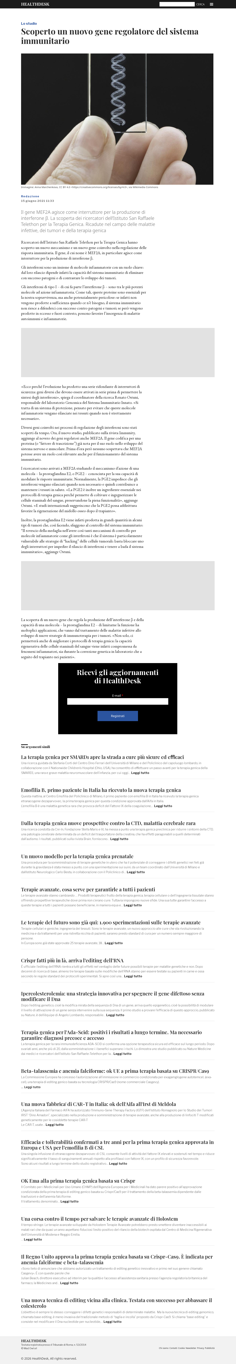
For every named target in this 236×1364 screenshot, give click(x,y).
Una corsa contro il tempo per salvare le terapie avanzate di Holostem (99, 1218)
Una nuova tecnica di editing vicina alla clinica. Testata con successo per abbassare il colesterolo (116, 1303)
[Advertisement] (118, 352)
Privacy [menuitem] (200, 1348)
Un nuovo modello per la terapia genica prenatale (77, 856)
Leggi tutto (140, 773)
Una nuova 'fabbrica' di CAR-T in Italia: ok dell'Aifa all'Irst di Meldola (98, 1104)
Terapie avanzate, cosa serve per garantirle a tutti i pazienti (88, 889)
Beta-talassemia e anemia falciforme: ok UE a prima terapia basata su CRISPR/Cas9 (115, 1070)
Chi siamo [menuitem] (164, 1348)
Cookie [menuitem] (181, 1348)
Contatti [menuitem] (173, 1348)
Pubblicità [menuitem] (210, 1348)
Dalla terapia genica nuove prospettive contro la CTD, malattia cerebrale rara (108, 823)
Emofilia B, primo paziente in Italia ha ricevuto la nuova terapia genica (101, 790)
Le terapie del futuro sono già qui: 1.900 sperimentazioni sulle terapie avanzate (111, 922)
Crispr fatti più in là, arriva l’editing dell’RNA (72, 960)
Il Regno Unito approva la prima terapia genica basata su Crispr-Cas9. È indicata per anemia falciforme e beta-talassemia (117, 1259)
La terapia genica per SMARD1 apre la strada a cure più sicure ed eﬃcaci (102, 757)
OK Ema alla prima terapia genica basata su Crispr (78, 1180)
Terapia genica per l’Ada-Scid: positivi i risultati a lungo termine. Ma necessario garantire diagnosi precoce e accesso (111, 1035)
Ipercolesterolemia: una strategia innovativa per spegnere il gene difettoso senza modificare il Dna (112, 996)
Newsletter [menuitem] (191, 1348)
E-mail (116, 696)
